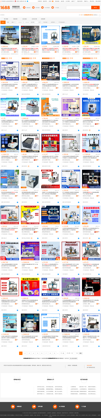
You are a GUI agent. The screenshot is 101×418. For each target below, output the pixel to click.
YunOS (68, 415)
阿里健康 (94, 415)
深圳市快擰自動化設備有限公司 (26, 339)
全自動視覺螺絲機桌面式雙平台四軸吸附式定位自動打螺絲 (91, 121)
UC (79, 415)
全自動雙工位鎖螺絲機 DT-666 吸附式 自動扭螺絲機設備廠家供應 (9, 121)
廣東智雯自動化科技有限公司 (46, 303)
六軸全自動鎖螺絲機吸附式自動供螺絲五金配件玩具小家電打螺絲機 (9, 265)
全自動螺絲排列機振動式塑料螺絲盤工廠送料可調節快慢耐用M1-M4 (30, 157)
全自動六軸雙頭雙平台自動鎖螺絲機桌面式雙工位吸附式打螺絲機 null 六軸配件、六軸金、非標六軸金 (9, 337)
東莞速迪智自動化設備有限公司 (67, 231)
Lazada (50, 416)
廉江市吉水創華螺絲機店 (60, 391)
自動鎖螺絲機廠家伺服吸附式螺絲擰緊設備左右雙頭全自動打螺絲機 (50, 229)
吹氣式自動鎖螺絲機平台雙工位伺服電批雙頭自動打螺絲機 (70, 265)
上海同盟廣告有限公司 (84, 389)
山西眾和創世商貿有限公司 (77, 389)
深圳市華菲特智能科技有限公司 (6, 267)
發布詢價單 (89, 365)
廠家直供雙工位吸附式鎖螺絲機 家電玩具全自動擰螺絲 (9, 229)
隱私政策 (59, 413)
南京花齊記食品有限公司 (93, 393)
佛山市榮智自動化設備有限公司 (26, 231)
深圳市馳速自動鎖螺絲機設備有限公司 (54, 386)
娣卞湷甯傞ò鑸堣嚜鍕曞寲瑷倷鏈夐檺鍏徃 (6, 52)
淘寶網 (31, 415)
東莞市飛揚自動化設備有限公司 (67, 124)
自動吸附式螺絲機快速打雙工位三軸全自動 (30, 265)
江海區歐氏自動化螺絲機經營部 (53, 393)
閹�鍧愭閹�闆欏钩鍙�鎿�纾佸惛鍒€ (50, 49)
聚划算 (38, 415)
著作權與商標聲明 (42, 413)
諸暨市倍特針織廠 (75, 391)
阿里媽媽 (54, 415)
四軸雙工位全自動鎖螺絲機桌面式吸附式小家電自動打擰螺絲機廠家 (50, 193)
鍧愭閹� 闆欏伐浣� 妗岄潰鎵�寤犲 (70, 49)
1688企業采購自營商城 (87, 267)
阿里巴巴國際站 (10, 415)
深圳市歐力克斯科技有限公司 (26, 88)
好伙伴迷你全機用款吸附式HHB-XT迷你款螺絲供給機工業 (91, 85)
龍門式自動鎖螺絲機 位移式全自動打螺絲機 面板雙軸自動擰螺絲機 (30, 337)
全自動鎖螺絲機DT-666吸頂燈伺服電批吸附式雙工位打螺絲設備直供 (70, 85)
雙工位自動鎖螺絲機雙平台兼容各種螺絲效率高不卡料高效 (50, 265)
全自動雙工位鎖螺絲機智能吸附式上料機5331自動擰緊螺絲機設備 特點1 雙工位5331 (30, 85)
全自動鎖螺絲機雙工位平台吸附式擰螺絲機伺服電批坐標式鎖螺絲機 (50, 301)
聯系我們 (71, 413)
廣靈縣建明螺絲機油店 (51, 389)
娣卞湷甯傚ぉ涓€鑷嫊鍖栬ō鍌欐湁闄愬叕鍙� (26, 52)
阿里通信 (73, 415)
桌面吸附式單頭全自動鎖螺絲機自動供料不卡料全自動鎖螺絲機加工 (30, 301)
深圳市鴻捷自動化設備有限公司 (6, 195)
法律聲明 (49, 413)
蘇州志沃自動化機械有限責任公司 (6, 88)
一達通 (98, 415)
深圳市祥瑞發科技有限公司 (46, 267)
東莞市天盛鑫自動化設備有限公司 (87, 124)
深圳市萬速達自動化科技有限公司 (87, 160)
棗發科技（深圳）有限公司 (46, 88)
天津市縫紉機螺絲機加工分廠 (43, 389)
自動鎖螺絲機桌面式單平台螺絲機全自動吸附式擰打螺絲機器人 (91, 301)
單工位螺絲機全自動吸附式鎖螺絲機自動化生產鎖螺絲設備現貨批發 (70, 193)
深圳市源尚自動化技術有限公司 (87, 231)
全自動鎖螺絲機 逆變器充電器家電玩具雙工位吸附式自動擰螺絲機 (9, 85)
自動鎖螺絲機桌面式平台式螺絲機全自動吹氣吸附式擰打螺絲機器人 (50, 121)
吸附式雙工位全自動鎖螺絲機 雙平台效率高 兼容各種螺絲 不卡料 (91, 229)
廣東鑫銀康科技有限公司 (6, 231)
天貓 (35, 415)
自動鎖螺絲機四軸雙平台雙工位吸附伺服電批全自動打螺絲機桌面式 (91, 157)
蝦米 (58, 415)
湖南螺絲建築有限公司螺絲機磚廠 (62, 389)
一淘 (42, 415)
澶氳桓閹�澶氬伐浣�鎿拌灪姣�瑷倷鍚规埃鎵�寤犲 (30, 49)
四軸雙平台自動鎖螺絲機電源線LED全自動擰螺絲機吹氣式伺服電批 (50, 85)
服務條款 (54, 413)
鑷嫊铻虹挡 (35, 54)
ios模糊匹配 (73, 386)
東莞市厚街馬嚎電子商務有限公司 (6, 339)
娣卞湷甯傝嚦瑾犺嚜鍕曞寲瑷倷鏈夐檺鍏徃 (67, 52)
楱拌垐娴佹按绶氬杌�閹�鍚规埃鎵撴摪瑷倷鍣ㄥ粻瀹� (9, 49)
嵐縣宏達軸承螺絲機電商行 (43, 391)
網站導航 (76, 413)
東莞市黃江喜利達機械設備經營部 (67, 339)
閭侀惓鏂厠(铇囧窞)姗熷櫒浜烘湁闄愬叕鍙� (46, 52)
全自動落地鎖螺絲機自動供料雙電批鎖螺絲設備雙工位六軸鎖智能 (70, 229)
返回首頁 (67, 358)
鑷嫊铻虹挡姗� (66, 54)
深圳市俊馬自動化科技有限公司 (67, 303)
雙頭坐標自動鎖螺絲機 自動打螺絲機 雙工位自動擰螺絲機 (9, 193)
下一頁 (62, 353)
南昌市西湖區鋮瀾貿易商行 (67, 267)
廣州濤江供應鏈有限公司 (6, 160)
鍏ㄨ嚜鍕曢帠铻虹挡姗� (27, 54)
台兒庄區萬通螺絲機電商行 (52, 391)
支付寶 (83, 415)
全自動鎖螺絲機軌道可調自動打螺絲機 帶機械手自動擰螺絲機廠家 (50, 337)
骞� (17, 51)
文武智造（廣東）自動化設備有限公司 (87, 303)
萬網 (77, 415)
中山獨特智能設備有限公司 (67, 88)
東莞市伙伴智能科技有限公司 (87, 195)
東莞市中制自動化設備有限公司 (87, 339)
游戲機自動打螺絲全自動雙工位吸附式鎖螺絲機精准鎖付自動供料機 (9, 301)
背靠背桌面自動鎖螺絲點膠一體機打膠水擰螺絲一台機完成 (91, 265)
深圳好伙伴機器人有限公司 (87, 88)
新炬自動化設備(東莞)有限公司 (67, 160)
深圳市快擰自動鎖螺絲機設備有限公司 (63, 386)
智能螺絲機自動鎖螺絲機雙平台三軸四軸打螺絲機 (91, 193)
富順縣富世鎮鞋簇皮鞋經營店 (77, 393)
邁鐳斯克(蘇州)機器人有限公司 (46, 339)
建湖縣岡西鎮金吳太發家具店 (86, 393)
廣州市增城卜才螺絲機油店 (43, 393)
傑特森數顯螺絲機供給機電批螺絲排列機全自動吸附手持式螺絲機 (30, 193)
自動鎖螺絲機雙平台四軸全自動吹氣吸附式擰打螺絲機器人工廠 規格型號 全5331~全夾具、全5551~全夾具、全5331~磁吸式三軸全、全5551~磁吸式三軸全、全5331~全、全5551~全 (9, 157)
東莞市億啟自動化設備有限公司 (46, 124)
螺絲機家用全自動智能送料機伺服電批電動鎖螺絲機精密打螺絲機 (70, 337)
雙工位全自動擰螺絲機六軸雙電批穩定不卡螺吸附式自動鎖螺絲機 (70, 121)
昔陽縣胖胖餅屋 (83, 391)
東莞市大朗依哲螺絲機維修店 (61, 393)
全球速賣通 (26, 415)
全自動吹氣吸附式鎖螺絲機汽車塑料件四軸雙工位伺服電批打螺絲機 (70, 157)
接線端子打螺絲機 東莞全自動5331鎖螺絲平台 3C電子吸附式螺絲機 (91, 337)
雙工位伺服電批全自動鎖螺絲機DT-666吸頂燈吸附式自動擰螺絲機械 (30, 121)
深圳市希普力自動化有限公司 (26, 267)
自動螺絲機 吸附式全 (76, 365)
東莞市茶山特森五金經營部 (26, 195)
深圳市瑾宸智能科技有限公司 (67, 195)
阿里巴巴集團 (3, 415)
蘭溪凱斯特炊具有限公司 (93, 389)
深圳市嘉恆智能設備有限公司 (46, 195)
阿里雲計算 (62, 415)
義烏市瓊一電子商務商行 (85, 386)
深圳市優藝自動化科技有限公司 (6, 303)
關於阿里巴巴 (65, 413)
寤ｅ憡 (16, 50)
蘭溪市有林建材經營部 (93, 386)
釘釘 (90, 415)
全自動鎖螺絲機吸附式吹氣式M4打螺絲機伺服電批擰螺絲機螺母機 (70, 301)
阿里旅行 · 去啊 (47, 415)
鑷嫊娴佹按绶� (5, 54)
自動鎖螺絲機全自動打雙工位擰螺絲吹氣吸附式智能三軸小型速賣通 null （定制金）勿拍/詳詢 (50, 157)
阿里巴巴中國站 (19, 415)
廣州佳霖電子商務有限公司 (46, 160)
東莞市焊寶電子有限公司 (26, 160)
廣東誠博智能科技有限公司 (46, 231)
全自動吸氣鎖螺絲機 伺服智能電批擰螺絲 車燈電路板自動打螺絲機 (30, 229)
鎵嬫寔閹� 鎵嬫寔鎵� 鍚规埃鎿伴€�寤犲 (91, 49)
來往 (87, 415)
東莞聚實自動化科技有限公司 (26, 303)
